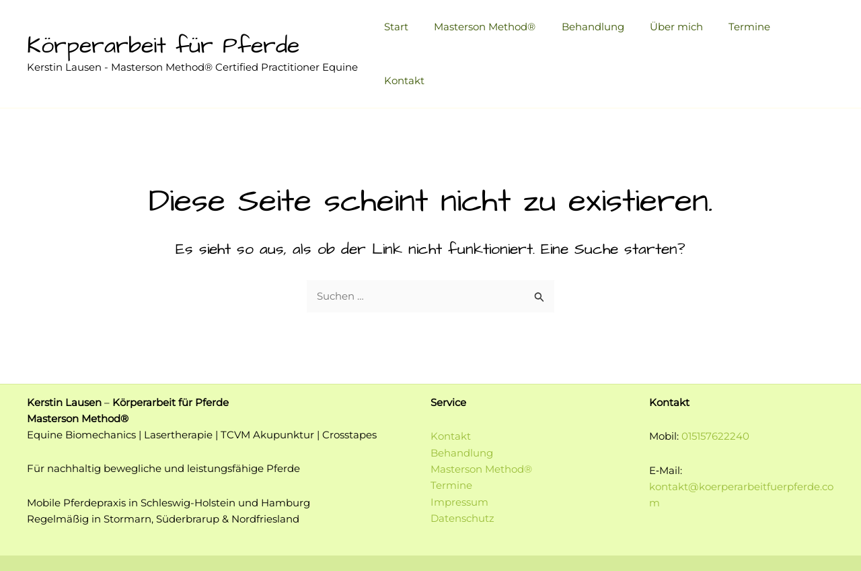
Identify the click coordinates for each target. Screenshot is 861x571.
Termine (742, 31)
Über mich (675, 31)
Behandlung (597, 31)
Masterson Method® (495, 31)
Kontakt (804, 31)
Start (412, 31)
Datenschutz (462, 472)
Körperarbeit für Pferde (163, 23)
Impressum (459, 456)
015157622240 (715, 391)
